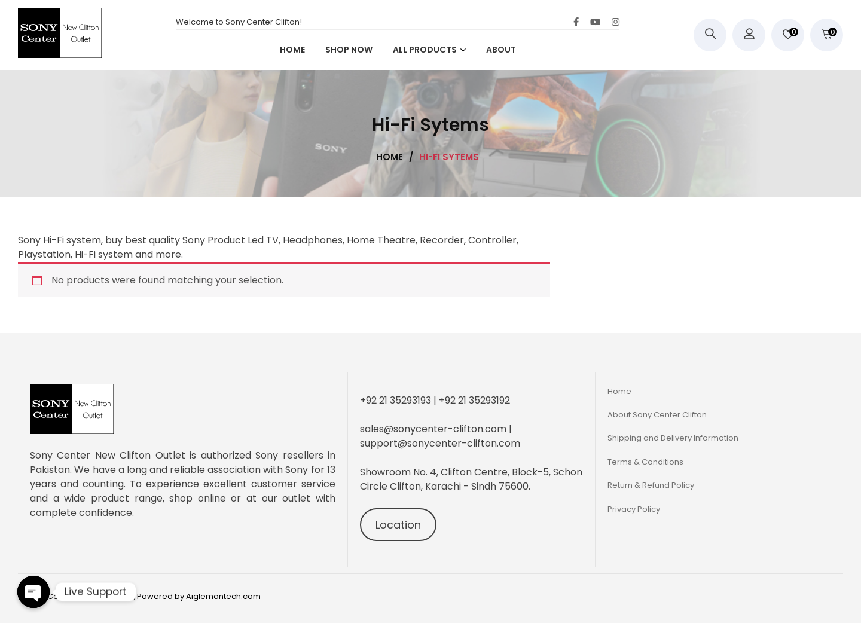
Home (619, 391)
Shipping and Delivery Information (672, 438)
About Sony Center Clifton (657, 414)
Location (398, 524)
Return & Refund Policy (650, 485)
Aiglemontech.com (223, 596)
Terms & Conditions (645, 462)
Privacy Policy (633, 509)
